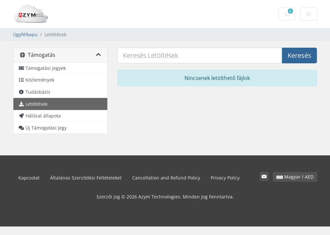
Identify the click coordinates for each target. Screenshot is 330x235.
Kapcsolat (29, 178)
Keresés (299, 55)
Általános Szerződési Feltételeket (86, 178)
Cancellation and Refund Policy (166, 178)
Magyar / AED (295, 177)
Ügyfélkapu (25, 34)
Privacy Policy (225, 178)
